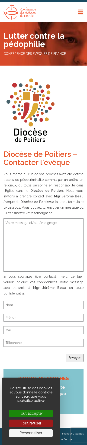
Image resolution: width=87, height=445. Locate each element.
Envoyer (74, 358)
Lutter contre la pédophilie (33, 40)
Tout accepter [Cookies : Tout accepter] (31, 413)
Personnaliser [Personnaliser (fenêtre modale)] (30, 433)
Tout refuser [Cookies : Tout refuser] (31, 423)
